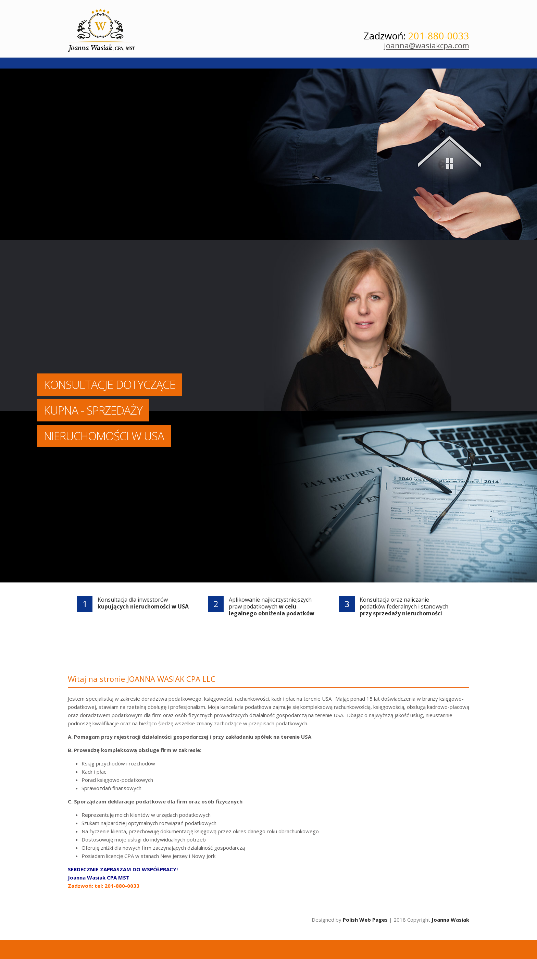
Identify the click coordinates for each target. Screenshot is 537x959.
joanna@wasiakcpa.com (426, 45)
